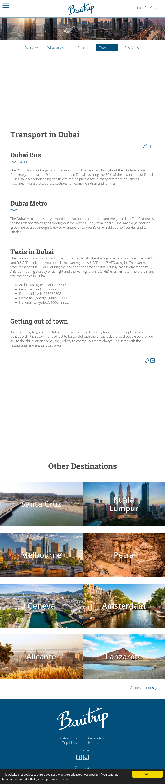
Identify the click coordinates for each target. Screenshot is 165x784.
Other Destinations (82, 466)
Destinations (67, 738)
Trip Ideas (69, 742)
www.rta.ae (18, 161)
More (65, 780)
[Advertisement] (82, 95)
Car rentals (96, 738)
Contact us (83, 767)
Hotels (93, 742)
